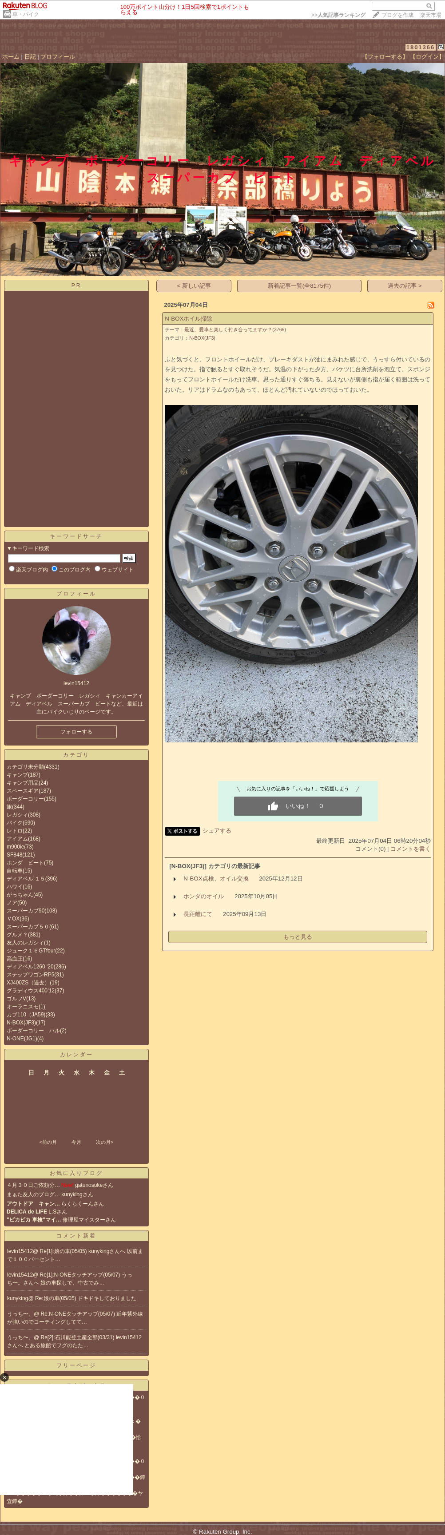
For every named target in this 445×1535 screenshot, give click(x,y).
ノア (12, 903)
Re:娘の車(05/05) (56, 1298)
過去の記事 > (405, 285)
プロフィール (57, 56)
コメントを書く (410, 848)
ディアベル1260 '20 (30, 967)
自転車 (15, 871)
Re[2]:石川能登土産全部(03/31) (78, 1337)
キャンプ (17, 775)
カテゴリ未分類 (25, 767)
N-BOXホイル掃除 (188, 318)
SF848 (14, 855)
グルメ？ (17, 935)
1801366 (420, 47)
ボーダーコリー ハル (33, 1030)
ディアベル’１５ (26, 879)
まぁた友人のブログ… (33, 1194)
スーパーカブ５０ (28, 927)
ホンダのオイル (203, 896)
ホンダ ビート (25, 863)
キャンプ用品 (23, 783)
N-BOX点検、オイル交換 (215, 878)
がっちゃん (20, 895)
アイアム (17, 839)
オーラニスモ (23, 1007)
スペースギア (23, 791)
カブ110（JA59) (26, 1014)
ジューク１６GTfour (31, 951)
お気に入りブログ (76, 1173)
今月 (76, 1142)
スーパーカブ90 (25, 911)
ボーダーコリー (25, 799)
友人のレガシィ (25, 943)
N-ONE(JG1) (22, 1038)
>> (338, 15)
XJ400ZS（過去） (28, 983)
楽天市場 (430, 15)
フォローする (76, 732)
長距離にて (197, 914)
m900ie (15, 847)
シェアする (217, 830)
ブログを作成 (397, 15)
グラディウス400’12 (31, 991)
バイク (15, 823)
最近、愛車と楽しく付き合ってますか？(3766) (235, 329)
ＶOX (13, 919)
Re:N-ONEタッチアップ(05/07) (79, 1314)
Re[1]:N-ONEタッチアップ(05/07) (81, 1275)
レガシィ (17, 815)
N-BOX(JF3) (21, 1022)
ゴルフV (16, 999)
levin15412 (20, 1251)
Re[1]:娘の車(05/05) (64, 1251)
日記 (30, 56)
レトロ (15, 831)
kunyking (17, 1298)
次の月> (104, 1142)
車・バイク (25, 14)
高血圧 (15, 959)
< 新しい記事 (194, 285)
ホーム (11, 56)
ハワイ (15, 887)
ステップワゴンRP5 (30, 975)
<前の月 (47, 1142)
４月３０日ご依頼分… (33, 1185)
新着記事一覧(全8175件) (299, 285)
